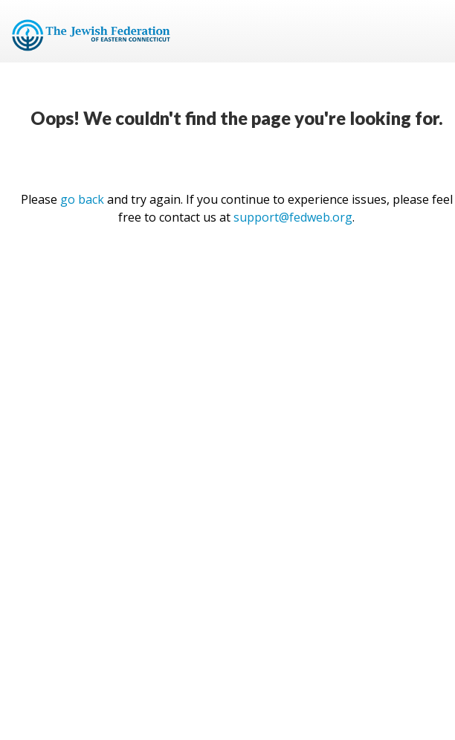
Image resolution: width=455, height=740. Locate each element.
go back (82, 199)
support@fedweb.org (292, 217)
